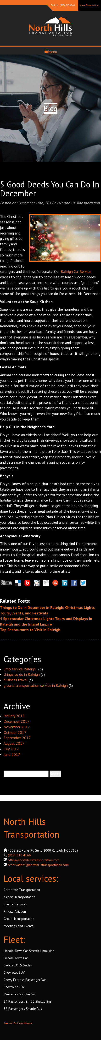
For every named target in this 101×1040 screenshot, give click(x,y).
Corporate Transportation (22, 890)
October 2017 (15, 732)
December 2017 (16, 721)
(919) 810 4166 (19, 855)
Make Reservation (89, 5)
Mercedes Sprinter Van (20, 994)
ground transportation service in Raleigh (36, 685)
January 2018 (14, 715)
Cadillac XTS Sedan (18, 965)
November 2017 (17, 726)
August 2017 (14, 743)
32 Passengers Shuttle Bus (23, 1008)
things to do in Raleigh (22, 674)
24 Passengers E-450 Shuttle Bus (27, 1001)
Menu (50, 51)
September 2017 (17, 737)
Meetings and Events (18, 926)
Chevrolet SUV (14, 972)
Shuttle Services (15, 904)
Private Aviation (15, 911)
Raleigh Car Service (76, 271)
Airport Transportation (19, 897)
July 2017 (11, 748)
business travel (16, 679)
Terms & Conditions (18, 1023)
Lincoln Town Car (16, 958)
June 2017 (12, 754)
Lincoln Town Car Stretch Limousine (29, 951)
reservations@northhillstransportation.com (38, 865)
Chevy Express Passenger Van (25, 980)
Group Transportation (19, 918)
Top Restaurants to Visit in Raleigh (30, 629)
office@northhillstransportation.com (33, 860)
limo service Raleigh (20, 669)
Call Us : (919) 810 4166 (63, 5)
